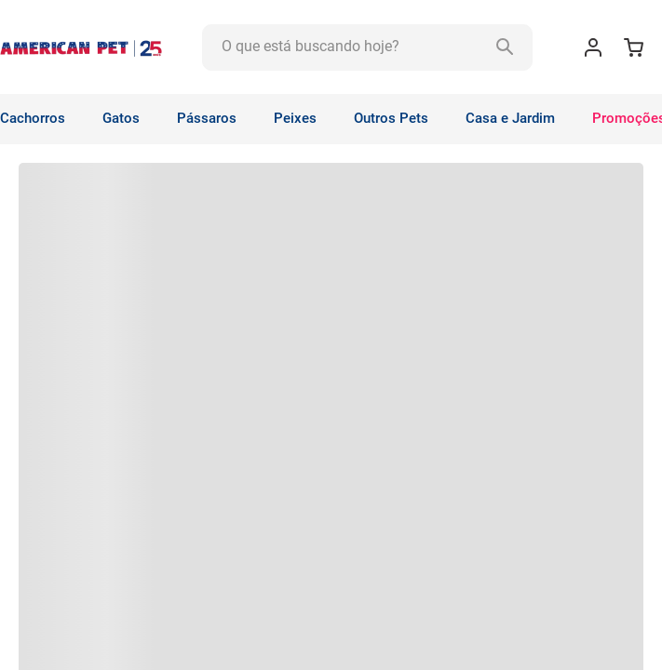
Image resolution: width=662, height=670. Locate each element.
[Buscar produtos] (509, 47)
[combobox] (368, 47)
